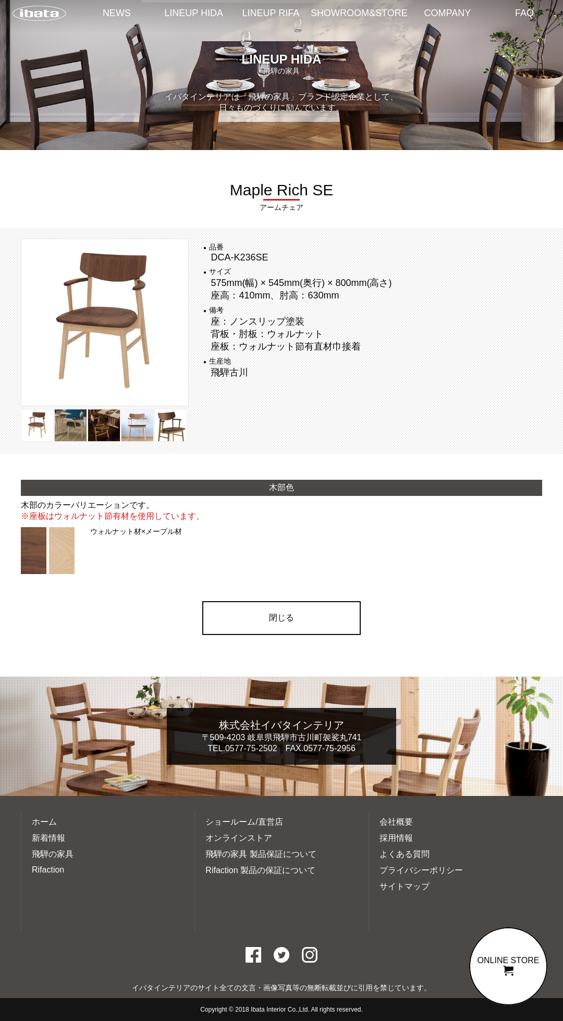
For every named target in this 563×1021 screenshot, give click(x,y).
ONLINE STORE (508, 966)
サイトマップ (405, 886)
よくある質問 (405, 854)
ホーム (44, 821)
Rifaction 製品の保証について (260, 870)
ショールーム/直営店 (244, 821)
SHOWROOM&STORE (359, 13)
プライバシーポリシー (421, 870)
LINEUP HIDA (193, 13)
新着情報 (48, 837)
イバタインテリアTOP (39, 14)
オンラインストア (238, 837)
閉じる (281, 617)
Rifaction (48, 869)
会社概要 (396, 821)
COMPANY (447, 13)
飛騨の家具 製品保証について (260, 854)
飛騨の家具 (53, 854)
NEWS (117, 13)
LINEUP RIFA (271, 13)
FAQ (524, 13)
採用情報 (396, 837)
